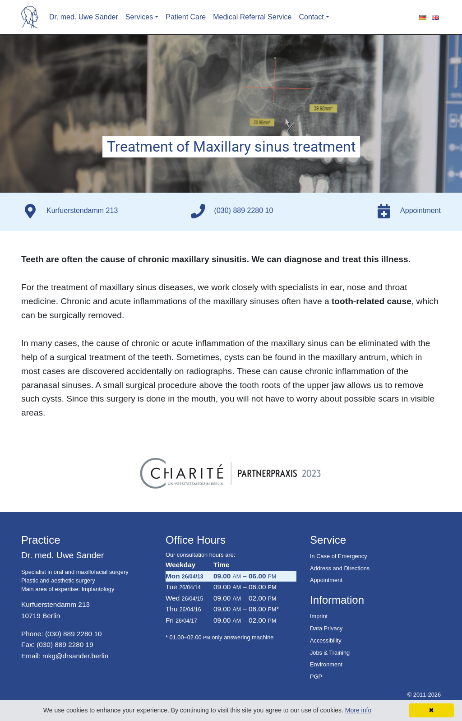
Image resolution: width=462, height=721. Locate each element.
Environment (326, 664)
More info (358, 710)
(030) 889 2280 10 (73, 634)
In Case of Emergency (338, 556)
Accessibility (326, 640)
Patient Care (186, 17)
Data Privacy (326, 628)
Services (139, 17)
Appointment (326, 580)
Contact (311, 17)
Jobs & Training (330, 652)
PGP (316, 676)
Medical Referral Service (252, 17)
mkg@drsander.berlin (75, 656)
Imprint (319, 616)
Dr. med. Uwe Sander (83, 17)
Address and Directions (340, 568)
